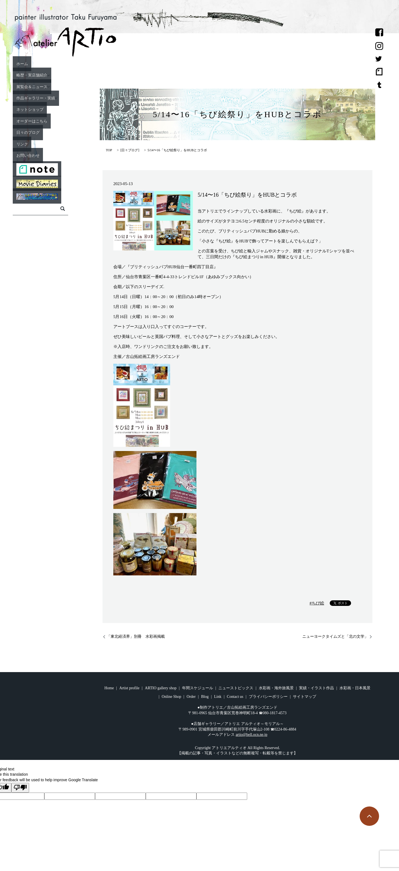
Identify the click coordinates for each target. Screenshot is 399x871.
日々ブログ (129, 150)
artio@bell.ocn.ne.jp (251, 734)
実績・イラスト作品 (316, 688)
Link (217, 697)
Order (191, 697)
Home (109, 688)
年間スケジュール (197, 688)
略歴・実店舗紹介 (48, 75)
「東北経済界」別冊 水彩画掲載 (136, 636)
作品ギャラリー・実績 (53, 98)
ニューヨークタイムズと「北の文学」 (335, 636)
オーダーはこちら (48, 121)
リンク (35, 144)
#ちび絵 (317, 603)
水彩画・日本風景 (354, 688)
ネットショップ (45, 109)
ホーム (35, 63)
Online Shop (171, 697)
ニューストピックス (235, 688)
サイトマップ (304, 697)
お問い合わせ (43, 155)
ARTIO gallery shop (161, 688)
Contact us (235, 697)
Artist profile (129, 688)
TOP (109, 150)
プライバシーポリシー (268, 697)
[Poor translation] (20, 788)
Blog (205, 697)
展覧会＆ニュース (48, 86)
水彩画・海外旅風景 (276, 688)
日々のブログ (43, 132)
